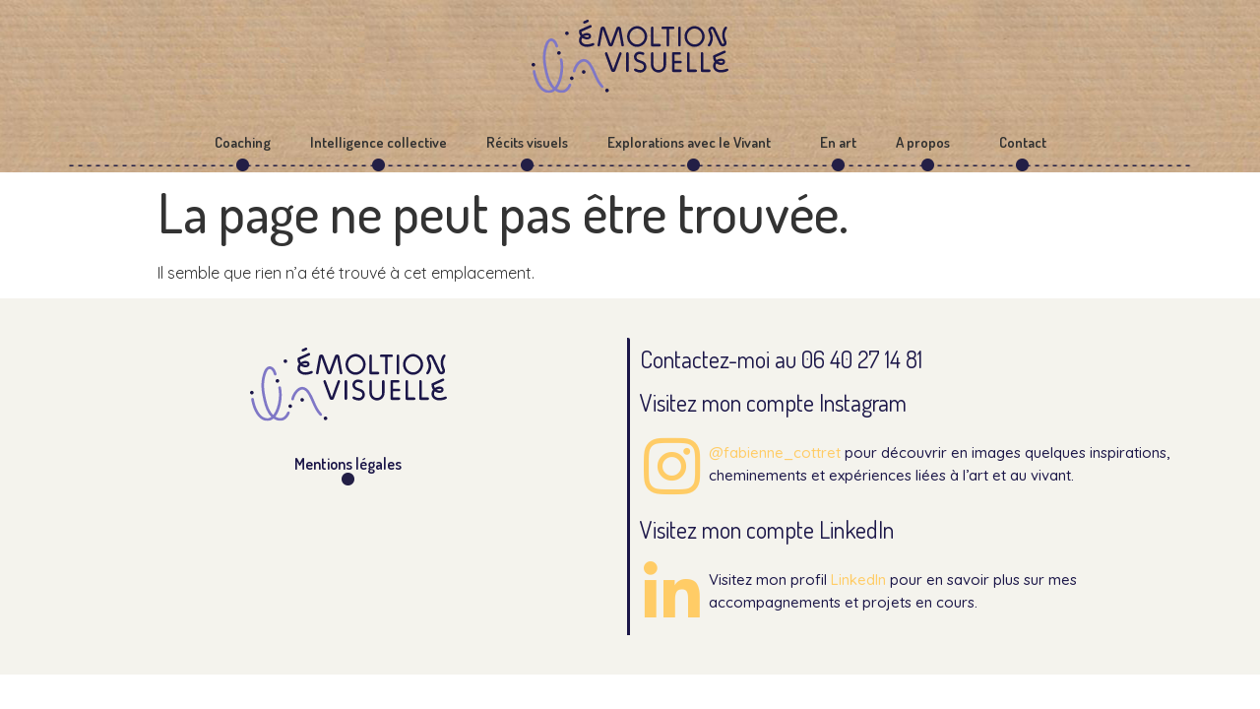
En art (838, 142)
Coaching (243, 142)
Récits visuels (527, 142)
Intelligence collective (378, 142)
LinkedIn (858, 579)
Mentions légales (348, 464)
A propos (928, 143)
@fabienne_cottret (775, 452)
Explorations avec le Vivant (694, 143)
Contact (1022, 142)
